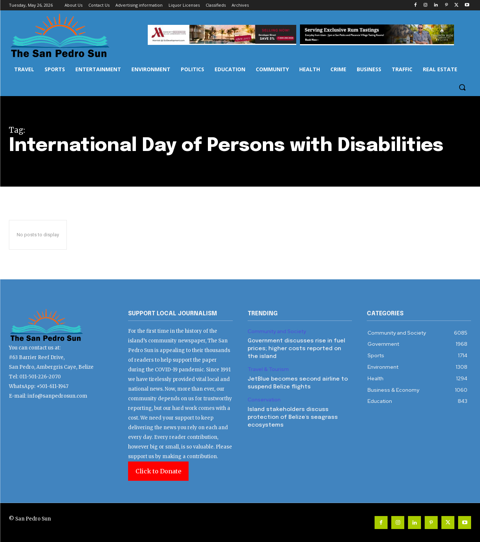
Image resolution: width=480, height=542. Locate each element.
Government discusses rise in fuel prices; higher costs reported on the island (296, 348)
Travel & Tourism (268, 369)
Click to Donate (158, 471)
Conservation (264, 400)
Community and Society (277, 331)
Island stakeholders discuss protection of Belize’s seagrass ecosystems (293, 417)
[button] (462, 87)
